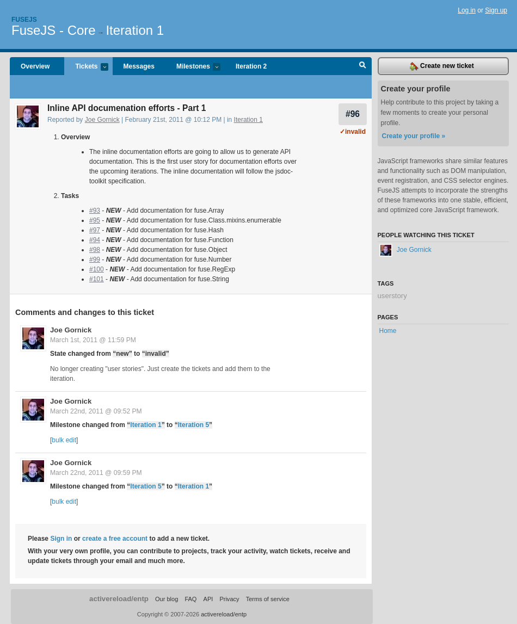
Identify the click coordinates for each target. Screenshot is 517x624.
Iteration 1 (135, 30)
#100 (96, 269)
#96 (353, 114)
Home (388, 331)
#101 (96, 279)
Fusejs (24, 19)
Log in (467, 10)
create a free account (114, 538)
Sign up (496, 10)
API (208, 599)
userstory (392, 296)
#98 (94, 250)
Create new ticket (442, 66)
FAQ (190, 599)
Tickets (86, 67)
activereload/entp (119, 599)
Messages (139, 66)
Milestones (192, 67)
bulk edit (64, 440)
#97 (94, 230)
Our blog (166, 599)
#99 (94, 259)
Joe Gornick (102, 119)
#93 (94, 210)
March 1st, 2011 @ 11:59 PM (93, 340)
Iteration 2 (251, 66)
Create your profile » (414, 136)
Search (363, 66)
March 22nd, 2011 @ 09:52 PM (96, 411)
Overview (35, 66)
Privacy (229, 599)
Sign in (61, 538)
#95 (94, 220)
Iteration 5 (193, 425)
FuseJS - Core (53, 30)
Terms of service (268, 599)
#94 (94, 240)
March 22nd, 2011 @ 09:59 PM (96, 473)
